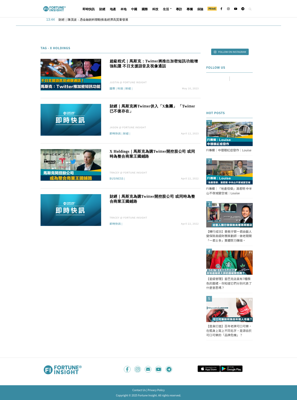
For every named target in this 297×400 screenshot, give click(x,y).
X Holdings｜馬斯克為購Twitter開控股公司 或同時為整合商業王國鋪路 (152, 153)
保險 (200, 9)
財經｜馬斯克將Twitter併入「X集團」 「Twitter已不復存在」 (152, 108)
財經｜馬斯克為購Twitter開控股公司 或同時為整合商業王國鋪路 (152, 198)
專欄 (190, 9)
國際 (145, 9)
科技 (155, 9)
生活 (166, 9)
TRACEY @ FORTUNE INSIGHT (128, 172)
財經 (102, 9)
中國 (134, 9)
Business (116, 178)
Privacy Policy (156, 390)
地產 (113, 9)
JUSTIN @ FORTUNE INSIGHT (128, 82)
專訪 (179, 9)
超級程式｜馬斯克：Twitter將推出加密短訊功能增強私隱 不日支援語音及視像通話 (154, 63)
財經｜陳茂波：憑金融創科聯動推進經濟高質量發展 (93, 19)
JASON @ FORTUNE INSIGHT (128, 127)
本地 (123, 9)
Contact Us (139, 390)
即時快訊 (89, 9)
